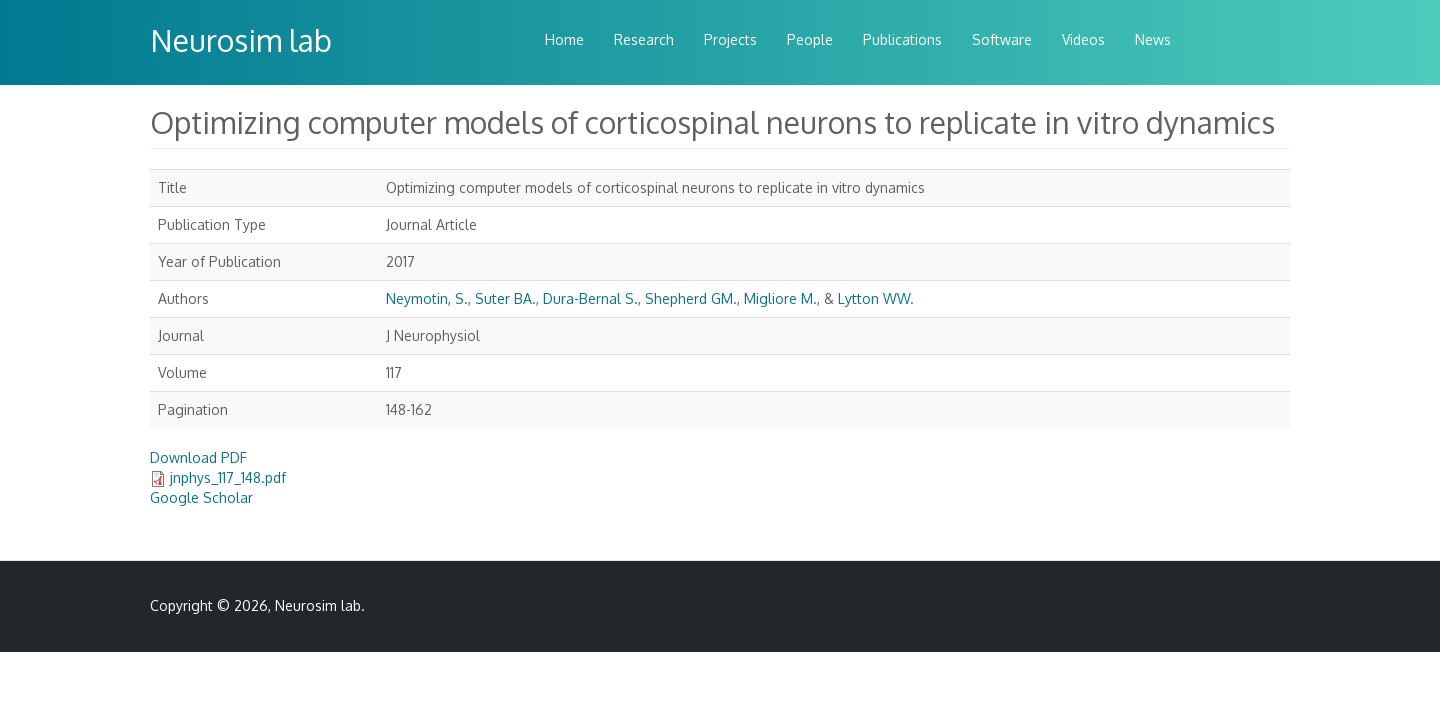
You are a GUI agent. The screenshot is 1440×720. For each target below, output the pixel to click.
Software (1002, 39)
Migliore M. (780, 298)
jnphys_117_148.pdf (228, 477)
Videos (1083, 39)
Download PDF (198, 457)
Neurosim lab (241, 40)
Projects (730, 39)
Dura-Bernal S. (590, 298)
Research (644, 39)
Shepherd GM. (691, 298)
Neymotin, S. (427, 298)
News (1153, 39)
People (810, 39)
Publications (902, 39)
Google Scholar (201, 497)
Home (564, 39)
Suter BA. (505, 298)
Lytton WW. (876, 298)
